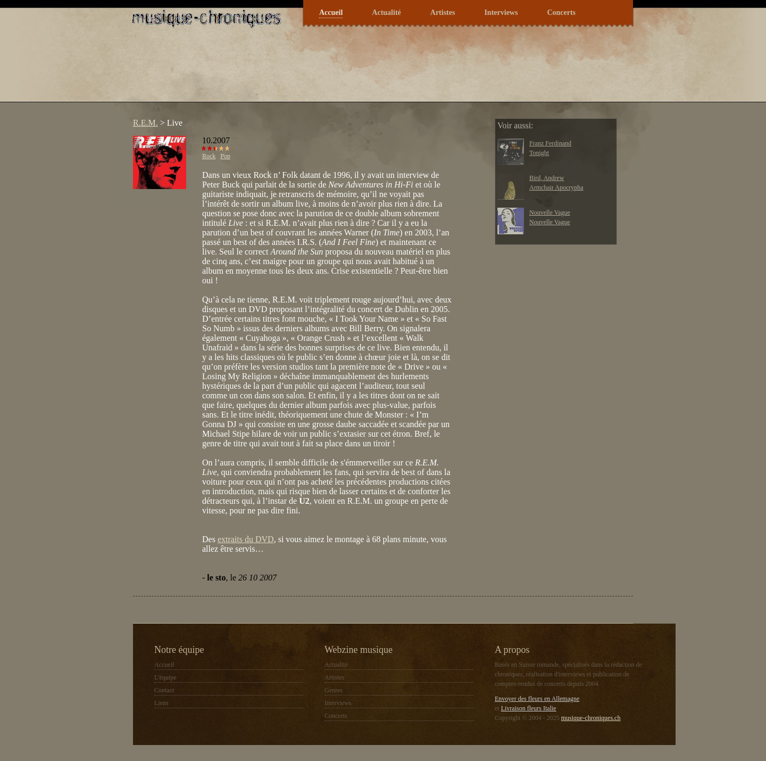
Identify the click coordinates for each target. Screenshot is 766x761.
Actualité (386, 13)
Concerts (561, 13)
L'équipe (165, 677)
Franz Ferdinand (550, 143)
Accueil (331, 13)
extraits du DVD (246, 539)
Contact (164, 690)
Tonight (539, 153)
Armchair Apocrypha (556, 187)
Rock (208, 156)
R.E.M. (145, 122)
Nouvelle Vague (549, 212)
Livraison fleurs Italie (528, 708)
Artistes (442, 13)
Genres (333, 690)
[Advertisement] (321, 71)
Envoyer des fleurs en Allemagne (537, 698)
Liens (161, 703)
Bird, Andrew (546, 178)
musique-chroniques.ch (591, 718)
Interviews (501, 13)
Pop (225, 156)
